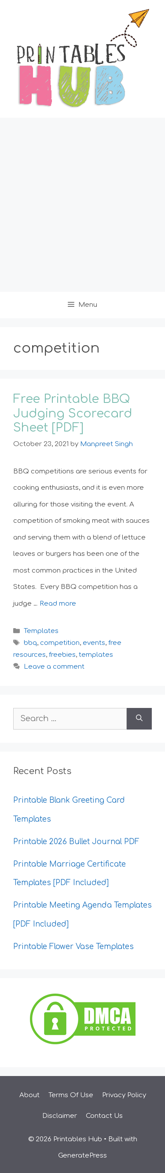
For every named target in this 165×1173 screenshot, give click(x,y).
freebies (62, 655)
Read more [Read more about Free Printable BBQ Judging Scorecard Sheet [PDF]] (58, 603)
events (94, 643)
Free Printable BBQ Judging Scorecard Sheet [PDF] (72, 413)
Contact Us (104, 1116)
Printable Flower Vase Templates (73, 946)
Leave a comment (54, 666)
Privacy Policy (124, 1095)
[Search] (139, 719)
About (29, 1095)
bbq (30, 643)
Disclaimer (59, 1116)
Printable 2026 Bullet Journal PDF (76, 842)
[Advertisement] (82, 204)
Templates (41, 631)
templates (96, 655)
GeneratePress (82, 1155)
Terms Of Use (70, 1095)
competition (60, 643)
